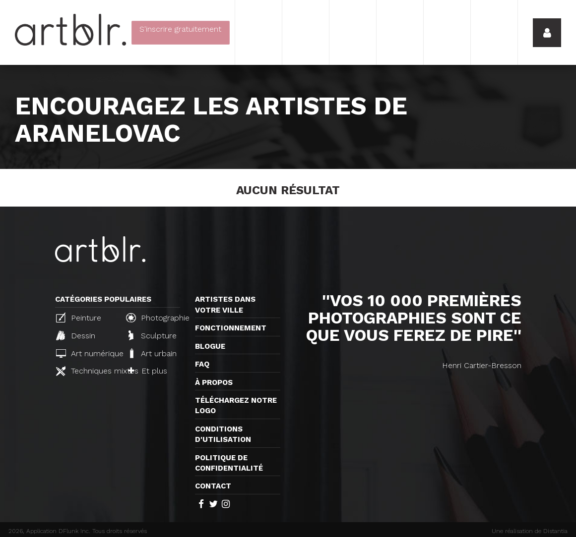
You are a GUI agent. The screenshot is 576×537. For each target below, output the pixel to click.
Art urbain (152, 353)
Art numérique (87, 353)
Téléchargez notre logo (236, 405)
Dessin (75, 335)
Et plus (147, 371)
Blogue (210, 346)
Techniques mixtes (87, 371)
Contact (213, 486)
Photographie (157, 317)
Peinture (78, 317)
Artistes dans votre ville (225, 304)
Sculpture (152, 335)
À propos (214, 382)
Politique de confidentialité (229, 463)
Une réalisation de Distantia (530, 531)
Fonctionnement (230, 327)
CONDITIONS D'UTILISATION (223, 434)
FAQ (202, 364)
